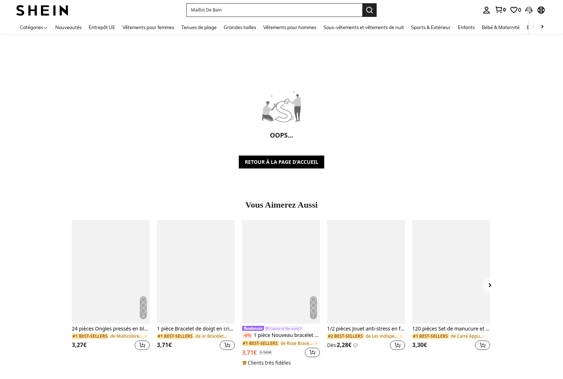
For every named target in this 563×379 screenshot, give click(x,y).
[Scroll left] (533, 27)
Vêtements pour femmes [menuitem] (148, 27)
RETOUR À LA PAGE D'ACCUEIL (281, 161)
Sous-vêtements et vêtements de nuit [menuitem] (364, 27)
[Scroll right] (542, 27)
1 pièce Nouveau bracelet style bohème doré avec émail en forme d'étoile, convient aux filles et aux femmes (281, 335)
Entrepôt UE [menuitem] (102, 27)
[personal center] (486, 10)
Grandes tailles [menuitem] (240, 27)
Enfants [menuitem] (466, 27)
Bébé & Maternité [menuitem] (501, 27)
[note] (267, 362)
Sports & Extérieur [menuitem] (431, 27)
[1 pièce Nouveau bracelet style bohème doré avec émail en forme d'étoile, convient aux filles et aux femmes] (281, 272)
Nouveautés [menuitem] (68, 27)
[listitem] (111, 289)
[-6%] (247, 335)
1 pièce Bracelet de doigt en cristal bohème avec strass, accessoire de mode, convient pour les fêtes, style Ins (196, 329)
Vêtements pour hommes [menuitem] (289, 27)
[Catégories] (34, 27)
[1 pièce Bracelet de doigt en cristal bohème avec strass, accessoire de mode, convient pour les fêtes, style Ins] (196, 272)
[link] (500, 9)
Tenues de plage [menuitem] (199, 27)
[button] (529, 10)
